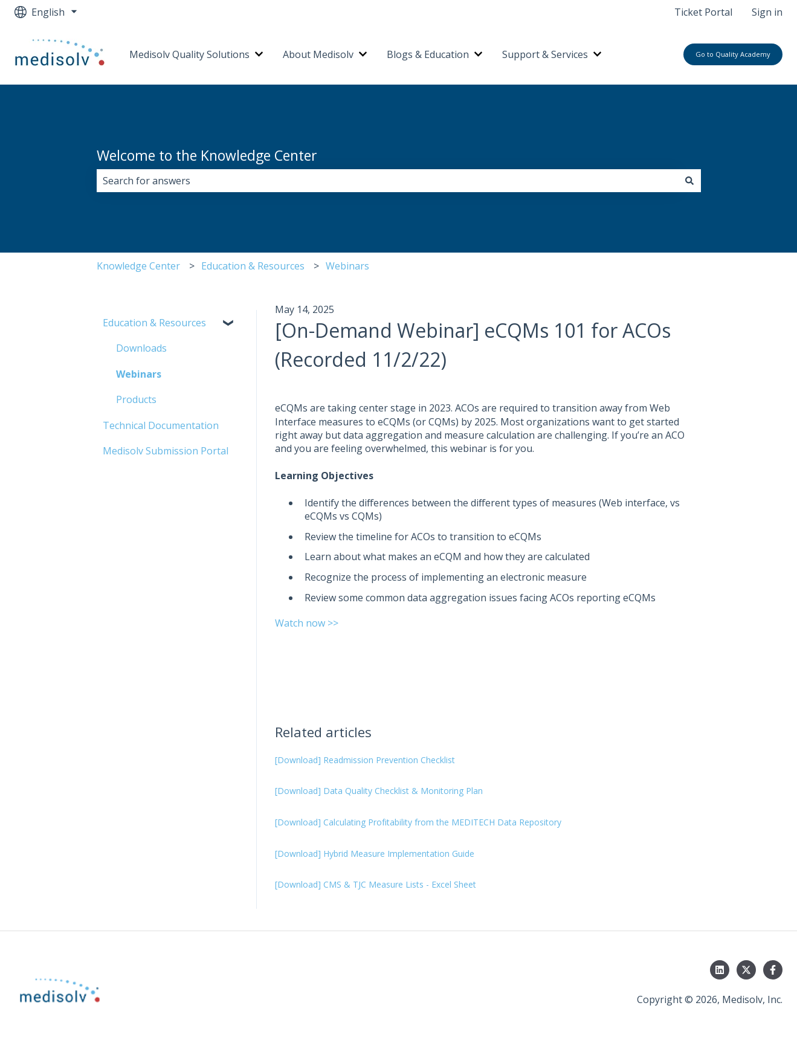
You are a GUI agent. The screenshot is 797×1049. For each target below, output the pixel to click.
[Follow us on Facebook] (772, 970)
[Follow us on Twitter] (746, 970)
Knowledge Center (138, 266)
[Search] (689, 180)
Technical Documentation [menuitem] (161, 425)
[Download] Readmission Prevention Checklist (365, 760)
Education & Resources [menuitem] (154, 322)
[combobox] (387, 180)
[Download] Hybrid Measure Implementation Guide (374, 853)
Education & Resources (253, 266)
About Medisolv (318, 54)
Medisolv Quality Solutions (189, 54)
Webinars (347, 266)
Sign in (767, 12)
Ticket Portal (703, 12)
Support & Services (545, 54)
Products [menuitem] (136, 399)
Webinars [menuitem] (138, 374)
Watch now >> (306, 623)
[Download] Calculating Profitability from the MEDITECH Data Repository (418, 822)
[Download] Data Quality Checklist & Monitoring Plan (379, 790)
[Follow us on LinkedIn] (719, 970)
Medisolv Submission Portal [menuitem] (165, 450)
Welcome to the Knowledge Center (207, 155)
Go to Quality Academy (732, 54)
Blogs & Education (428, 54)
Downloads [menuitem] (141, 348)
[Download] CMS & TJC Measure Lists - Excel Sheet (375, 884)
